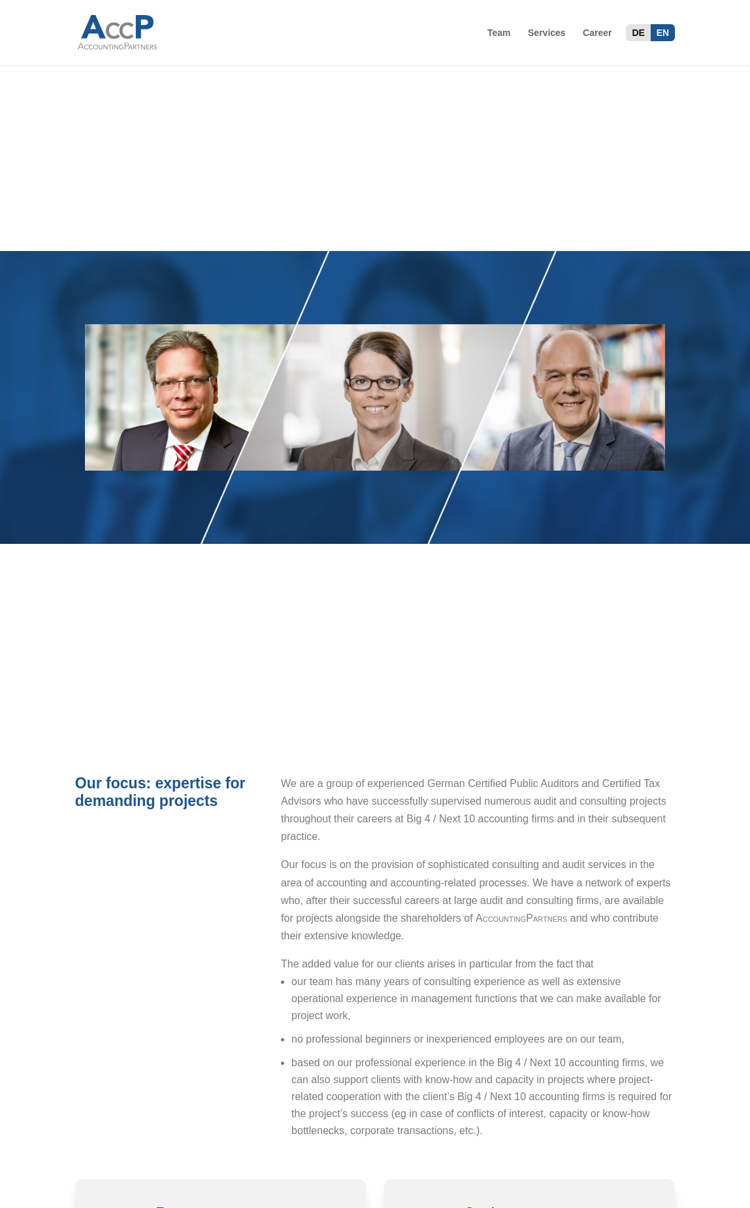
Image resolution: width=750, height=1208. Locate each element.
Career (597, 33)
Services (547, 33)
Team (499, 33)
